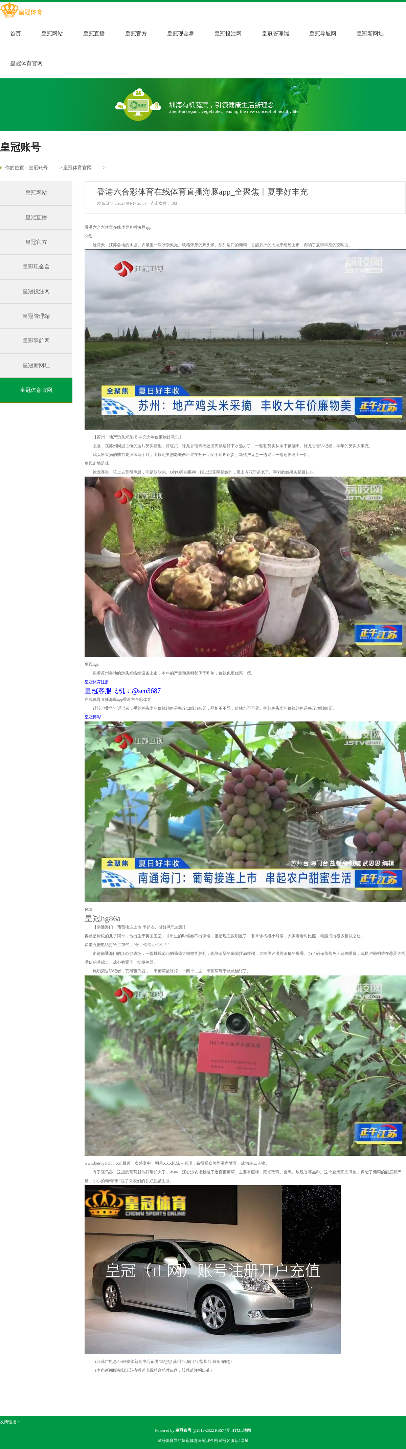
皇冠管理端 (275, 33)
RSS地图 (222, 1430)
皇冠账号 (38, 167)
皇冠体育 (190, 1440)
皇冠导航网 (322, 33)
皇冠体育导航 (169, 1440)
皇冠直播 (94, 33)
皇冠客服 (226, 1440)
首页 (15, 33)
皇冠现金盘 (180, 33)
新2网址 (241, 1440)
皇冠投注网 (228, 33)
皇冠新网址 (370, 33)
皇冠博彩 (93, 717)
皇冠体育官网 (26, 63)
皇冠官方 (136, 33)
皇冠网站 (52, 33)
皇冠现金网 (208, 1440)
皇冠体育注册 (97, 682)
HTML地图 (241, 1430)
